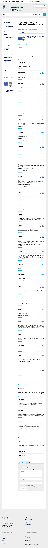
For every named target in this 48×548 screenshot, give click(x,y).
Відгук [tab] (22, 462)
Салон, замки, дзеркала (7, 49)
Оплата (9, 1)
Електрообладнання (8, 42)
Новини (21, 1)
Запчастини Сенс (7, 28)
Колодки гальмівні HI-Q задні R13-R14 (9, 91)
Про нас (3, 536)
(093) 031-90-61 (6, 519)
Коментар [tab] (28, 462)
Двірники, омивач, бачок (8, 67)
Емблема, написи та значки (8, 71)
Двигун (5, 34)
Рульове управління (8, 54)
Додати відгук (23, 488)
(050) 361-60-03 (14, 7)
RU (32, 1)
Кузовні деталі (7, 45)
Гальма (5, 52)
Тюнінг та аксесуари (8, 26)
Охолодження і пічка (8, 57)
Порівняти (43, 9)
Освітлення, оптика (8, 39)
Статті (17, 1)
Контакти (13, 1)
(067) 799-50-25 (20, 7)
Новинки (4, 543)
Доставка (5, 1)
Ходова (5, 31)
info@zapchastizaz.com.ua (16, 6)
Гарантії (26, 522)
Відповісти (20, 59)
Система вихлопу (8, 64)
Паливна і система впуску (8, 61)
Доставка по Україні (28, 519)
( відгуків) (24, 44)
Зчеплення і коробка (8, 37)
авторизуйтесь (34, 469)
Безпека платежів (28, 524)
